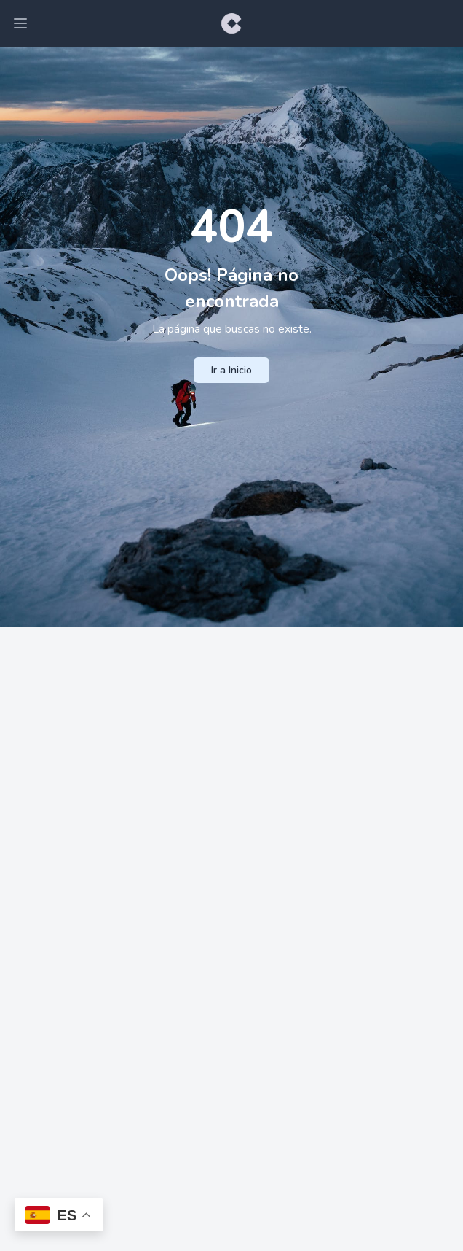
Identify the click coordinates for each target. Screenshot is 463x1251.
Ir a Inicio (231, 370)
